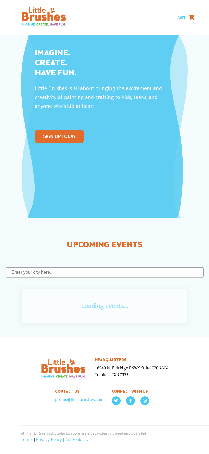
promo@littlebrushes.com (79, 399)
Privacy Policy (49, 439)
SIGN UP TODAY (59, 136)
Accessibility (76, 439)
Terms (27, 439)
